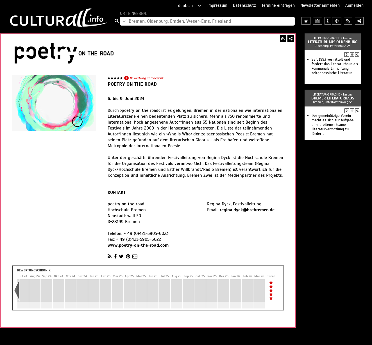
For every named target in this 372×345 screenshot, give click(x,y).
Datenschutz (244, 5)
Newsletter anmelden (320, 5)
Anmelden (354, 5)
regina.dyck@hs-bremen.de (247, 210)
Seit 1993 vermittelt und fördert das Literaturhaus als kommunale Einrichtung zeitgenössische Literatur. (335, 66)
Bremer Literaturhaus (332, 98)
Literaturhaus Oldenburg (332, 42)
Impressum (217, 5)
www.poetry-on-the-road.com (138, 245)
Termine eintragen (278, 5)
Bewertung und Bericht (147, 78)
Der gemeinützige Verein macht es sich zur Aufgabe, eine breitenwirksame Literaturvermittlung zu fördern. (333, 125)
